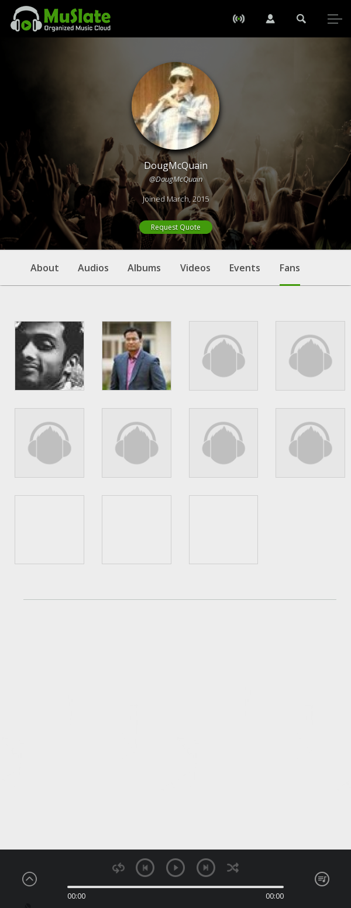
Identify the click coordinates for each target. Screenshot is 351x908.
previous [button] (145, 867)
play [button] (175, 867)
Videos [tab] (195, 267)
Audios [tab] (93, 267)
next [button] (206, 867)
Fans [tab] (290, 273)
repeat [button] (118, 868)
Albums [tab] (144, 267)
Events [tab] (244, 267)
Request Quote (176, 227)
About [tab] (44, 267)
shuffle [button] (232, 868)
